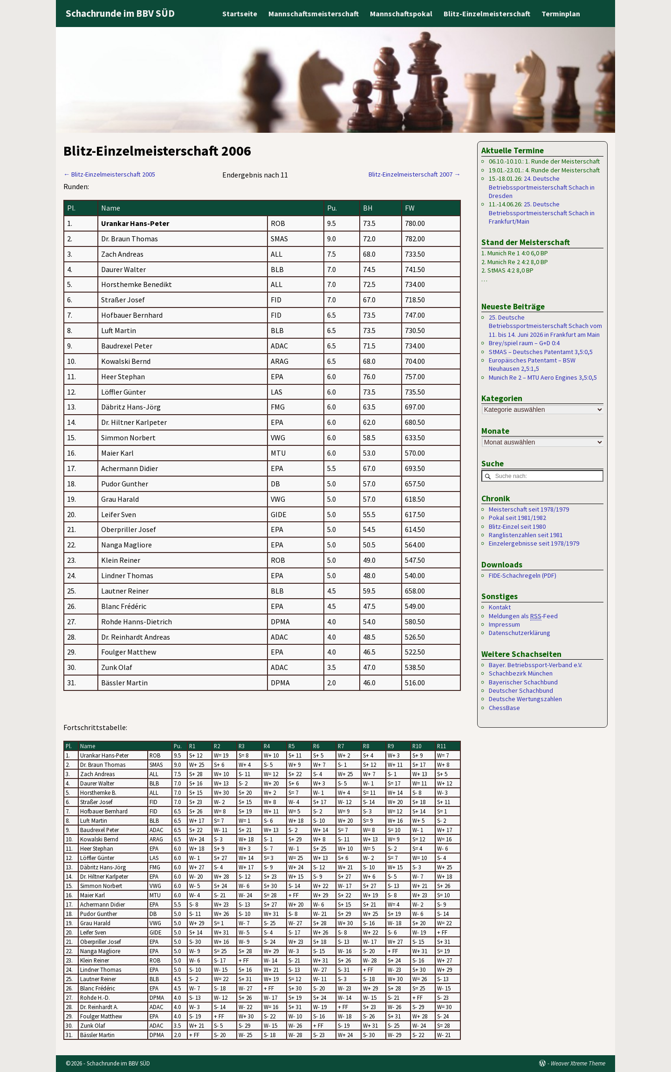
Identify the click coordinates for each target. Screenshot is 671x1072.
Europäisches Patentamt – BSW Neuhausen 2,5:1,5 (532, 364)
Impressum (504, 625)
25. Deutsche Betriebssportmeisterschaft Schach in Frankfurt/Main (542, 212)
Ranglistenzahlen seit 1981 (526, 535)
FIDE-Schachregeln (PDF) (522, 575)
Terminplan (560, 13)
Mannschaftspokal (401, 13)
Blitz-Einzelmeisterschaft (487, 13)
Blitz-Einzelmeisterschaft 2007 (414, 174)
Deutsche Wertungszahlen (525, 699)
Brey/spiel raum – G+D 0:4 (524, 343)
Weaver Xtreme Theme (578, 1063)
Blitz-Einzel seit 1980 (517, 526)
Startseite (239, 13)
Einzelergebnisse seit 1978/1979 (534, 543)
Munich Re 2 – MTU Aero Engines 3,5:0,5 (543, 377)
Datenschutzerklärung (519, 633)
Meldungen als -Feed (523, 616)
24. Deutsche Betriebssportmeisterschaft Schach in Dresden (542, 187)
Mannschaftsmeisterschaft (313, 13)
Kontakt (500, 607)
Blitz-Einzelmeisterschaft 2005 (109, 174)
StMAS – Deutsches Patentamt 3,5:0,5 (541, 352)
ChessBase (504, 707)
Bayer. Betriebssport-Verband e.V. (535, 665)
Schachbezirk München (521, 673)
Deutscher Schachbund (521, 691)
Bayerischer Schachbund (523, 682)
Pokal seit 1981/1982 (517, 518)
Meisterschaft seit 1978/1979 (529, 509)
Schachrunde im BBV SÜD (120, 13)
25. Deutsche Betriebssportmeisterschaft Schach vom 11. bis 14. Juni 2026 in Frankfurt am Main (545, 326)
